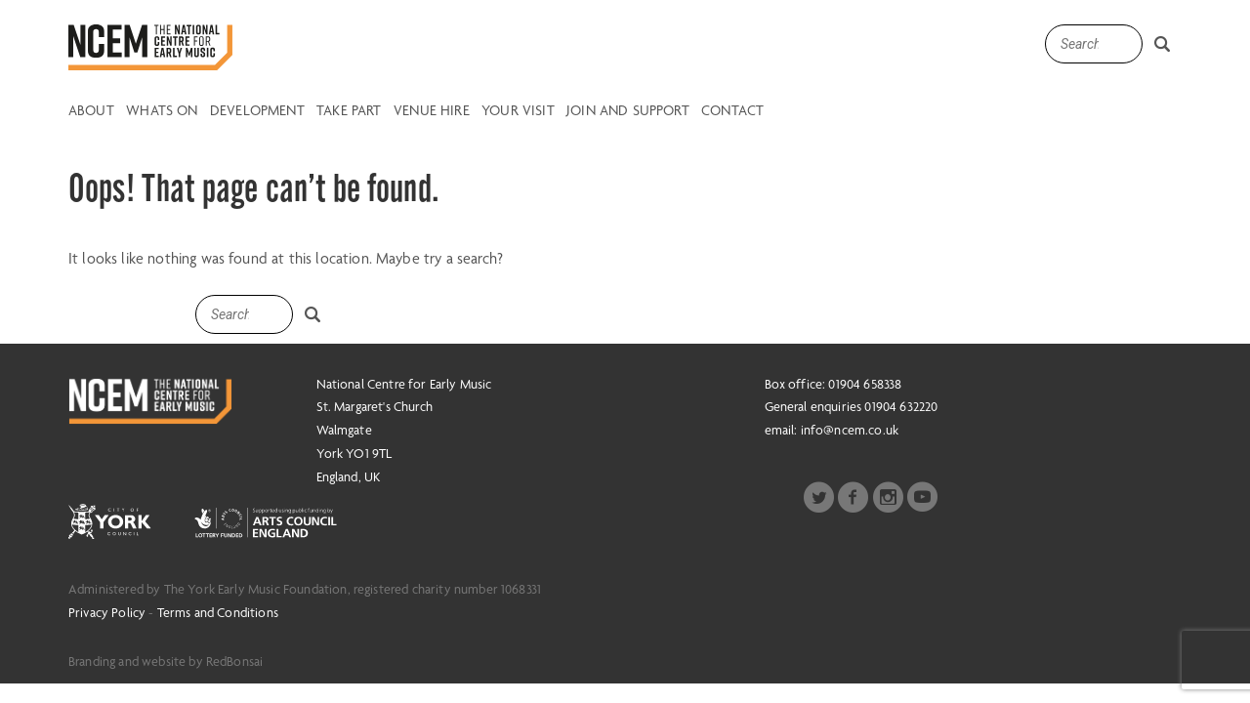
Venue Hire (432, 111)
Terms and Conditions (217, 612)
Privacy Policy (107, 612)
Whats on (161, 111)
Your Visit (518, 111)
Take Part (348, 111)
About (91, 111)
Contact (732, 111)
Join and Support (627, 111)
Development (257, 111)
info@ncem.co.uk (849, 429)
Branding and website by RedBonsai (165, 661)
